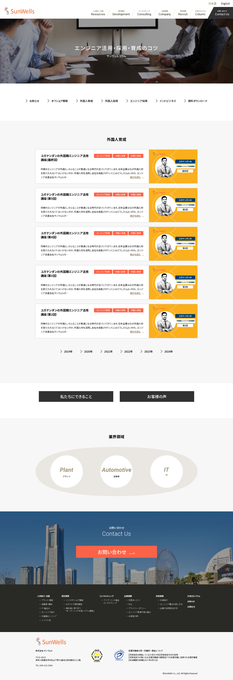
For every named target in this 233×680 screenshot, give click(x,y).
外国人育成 (86, 101)
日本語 (212, 3)
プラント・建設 (47, 600)
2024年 (168, 351)
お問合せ (191, 606)
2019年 (68, 351)
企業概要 (128, 596)
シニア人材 (46, 620)
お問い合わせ (112, 563)
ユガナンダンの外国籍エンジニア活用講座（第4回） (65, 235)
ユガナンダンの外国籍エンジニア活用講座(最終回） (65, 158)
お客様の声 (156, 396)
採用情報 (160, 596)
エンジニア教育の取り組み (139, 612)
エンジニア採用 (138, 101)
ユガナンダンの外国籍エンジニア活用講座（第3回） (65, 273)
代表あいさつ (134, 600)
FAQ (130, 604)
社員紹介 (164, 600)
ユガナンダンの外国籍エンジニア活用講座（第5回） (65, 196)
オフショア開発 (59, 101)
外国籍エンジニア (49, 616)
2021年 (108, 351)
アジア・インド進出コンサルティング (111, 601)
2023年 (148, 351)
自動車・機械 (47, 604)
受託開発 (65, 596)
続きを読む (135, 177)
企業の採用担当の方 (169, 608)
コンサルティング (106, 596)
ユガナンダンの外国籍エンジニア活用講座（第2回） (65, 312)
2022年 (128, 351)
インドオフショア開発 (74, 600)
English (225, 3)
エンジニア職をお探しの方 (171, 604)
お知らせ (34, 101)
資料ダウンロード (197, 101)
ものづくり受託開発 (74, 604)
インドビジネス (168, 101)
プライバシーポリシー (137, 608)
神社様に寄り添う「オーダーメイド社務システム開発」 (79, 609)
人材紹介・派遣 (43, 596)
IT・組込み (46, 608)
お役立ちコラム (193, 596)
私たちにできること (76, 396)
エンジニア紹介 (48, 612)
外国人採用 (111, 101)
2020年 (88, 351)
